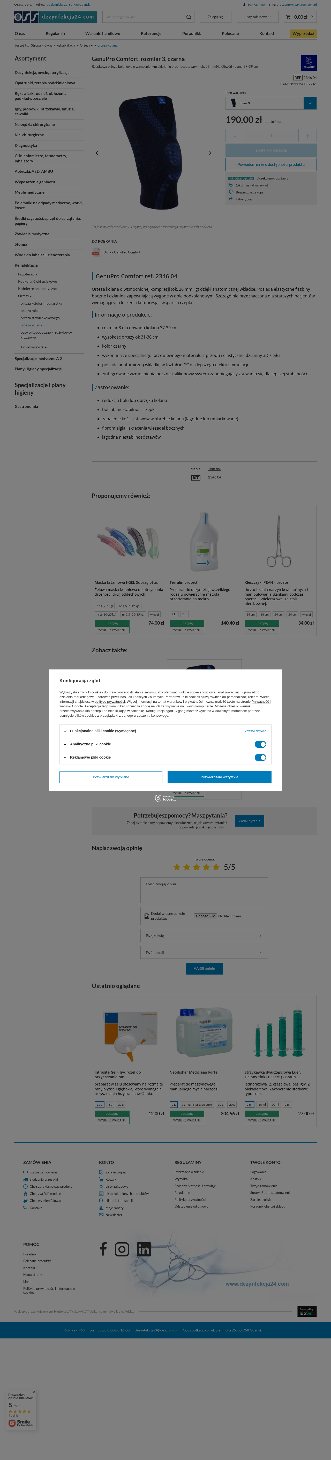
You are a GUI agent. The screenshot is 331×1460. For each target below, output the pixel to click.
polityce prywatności (110, 701)
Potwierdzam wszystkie (219, 777)
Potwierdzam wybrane (111, 777)
